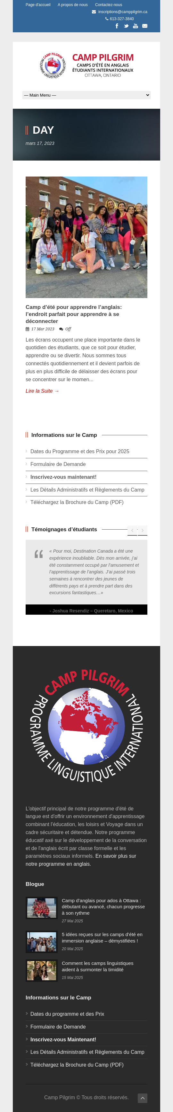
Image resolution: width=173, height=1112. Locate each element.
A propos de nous (72, 5)
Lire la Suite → (42, 391)
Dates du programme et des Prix (67, 1014)
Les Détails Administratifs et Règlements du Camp (87, 490)
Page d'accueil (38, 5)
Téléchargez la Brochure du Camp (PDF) (77, 502)
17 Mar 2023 (42, 329)
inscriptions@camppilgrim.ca (122, 12)
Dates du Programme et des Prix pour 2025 (79, 451)
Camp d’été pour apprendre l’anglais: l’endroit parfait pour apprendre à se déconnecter (74, 314)
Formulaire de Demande (58, 464)
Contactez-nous (108, 5)
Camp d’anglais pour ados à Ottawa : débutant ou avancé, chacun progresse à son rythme (103, 907)
